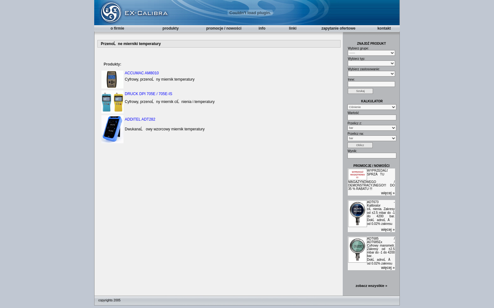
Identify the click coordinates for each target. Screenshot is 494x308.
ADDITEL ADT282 (140, 119)
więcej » (388, 193)
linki (292, 28)
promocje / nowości (223, 28)
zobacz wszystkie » (371, 286)
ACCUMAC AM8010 (142, 73)
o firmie (117, 28)
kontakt (384, 28)
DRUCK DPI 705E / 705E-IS (148, 94)
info (262, 28)
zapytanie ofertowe (338, 28)
